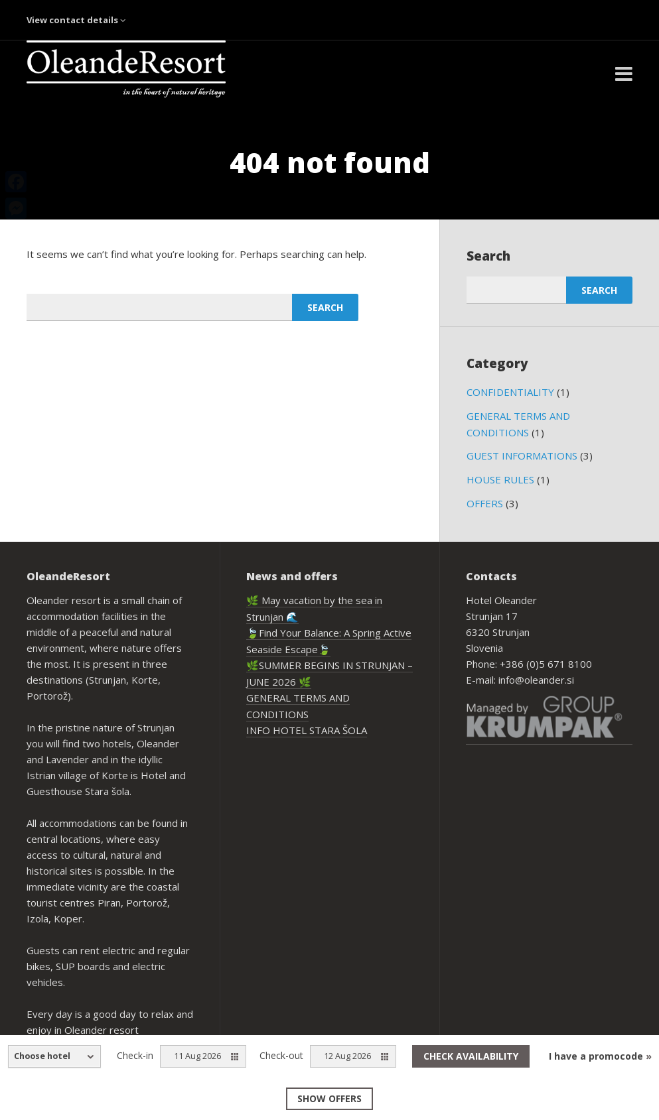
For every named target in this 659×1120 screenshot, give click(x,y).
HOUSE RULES (500, 479)
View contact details (76, 20)
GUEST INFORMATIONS (522, 455)
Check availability (470, 1056)
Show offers (329, 1098)
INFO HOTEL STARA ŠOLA (306, 730)
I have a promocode (600, 1056)
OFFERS (485, 503)
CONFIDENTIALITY (510, 392)
